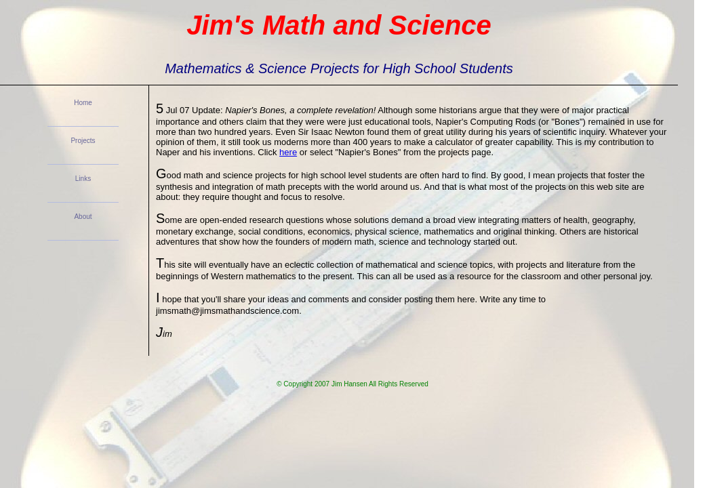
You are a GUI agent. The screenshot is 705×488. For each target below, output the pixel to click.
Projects (82, 140)
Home (83, 102)
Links (83, 178)
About (83, 216)
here (288, 152)
